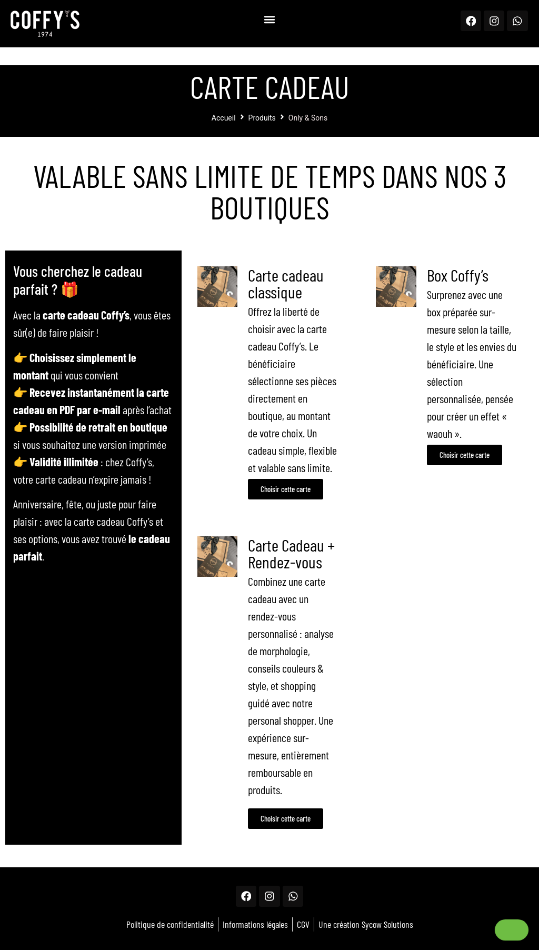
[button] (269, 19)
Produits (262, 118)
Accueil (224, 118)
